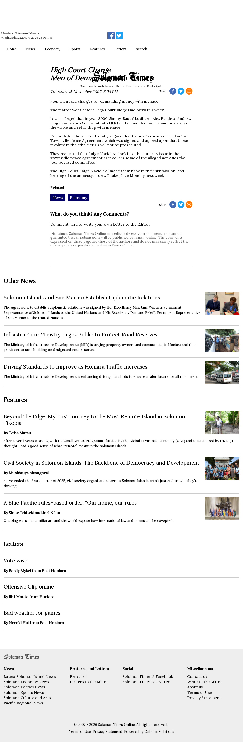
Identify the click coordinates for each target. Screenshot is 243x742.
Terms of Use (199, 692)
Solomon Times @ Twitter (146, 681)
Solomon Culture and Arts (27, 697)
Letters (120, 49)
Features (97, 49)
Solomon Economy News (26, 681)
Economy (52, 49)
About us (195, 687)
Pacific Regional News (23, 702)
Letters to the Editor (89, 681)
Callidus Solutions (159, 731)
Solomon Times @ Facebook (147, 676)
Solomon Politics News (24, 687)
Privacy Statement (204, 697)
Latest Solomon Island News (30, 676)
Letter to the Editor (131, 224)
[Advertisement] (67, 13)
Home (12, 49)
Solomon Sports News (24, 692)
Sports (75, 49)
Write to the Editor (204, 681)
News (30, 49)
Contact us (197, 676)
